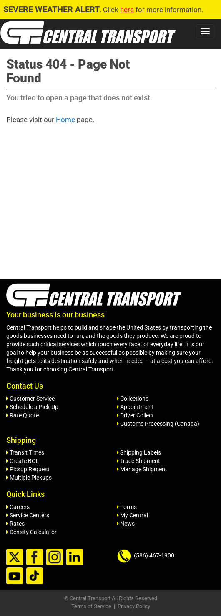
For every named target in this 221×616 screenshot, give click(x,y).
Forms (127, 507)
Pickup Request (28, 469)
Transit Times (25, 452)
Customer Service (30, 398)
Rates (15, 523)
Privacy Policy (134, 606)
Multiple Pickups (29, 477)
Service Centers (27, 515)
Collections (132, 398)
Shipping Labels (139, 452)
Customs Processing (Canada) (158, 423)
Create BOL (22, 461)
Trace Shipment (138, 461)
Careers (18, 507)
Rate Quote (22, 415)
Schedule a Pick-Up (32, 407)
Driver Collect (135, 415)
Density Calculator (31, 532)
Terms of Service (91, 606)
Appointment (135, 407)
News (126, 523)
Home (65, 119)
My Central (132, 515)
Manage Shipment (142, 469)
